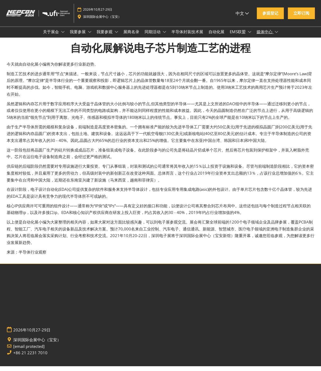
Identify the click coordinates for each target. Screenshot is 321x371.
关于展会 (51, 36)
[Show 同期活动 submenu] (164, 37)
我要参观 (105, 36)
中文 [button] (242, 16)
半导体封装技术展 (187, 36)
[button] (270, 16)
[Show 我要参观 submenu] (116, 37)
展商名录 (131, 36)
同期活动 (153, 36)
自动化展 (216, 36)
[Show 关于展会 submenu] (62, 37)
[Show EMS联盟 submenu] (249, 37)
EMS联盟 (238, 36)
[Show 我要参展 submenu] (89, 37)
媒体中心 (265, 36)
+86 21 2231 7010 (30, 357)
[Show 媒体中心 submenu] (276, 37)
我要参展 (78, 36)
